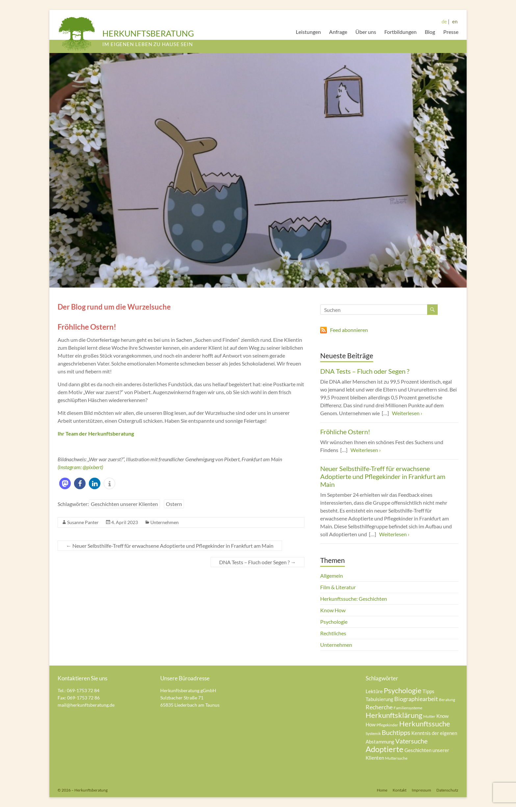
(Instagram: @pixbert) (80, 467)
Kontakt (399, 790)
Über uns (365, 32)
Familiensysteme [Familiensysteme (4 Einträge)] (408, 707)
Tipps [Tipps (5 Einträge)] (428, 691)
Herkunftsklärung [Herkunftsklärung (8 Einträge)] (394, 715)
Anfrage (338, 32)
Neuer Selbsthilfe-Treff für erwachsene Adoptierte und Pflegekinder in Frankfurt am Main (169, 545)
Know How (333, 610)
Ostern (174, 504)
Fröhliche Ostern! (345, 432)
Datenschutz (447, 790)
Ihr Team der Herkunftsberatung (96, 433)
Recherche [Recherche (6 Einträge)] (379, 707)
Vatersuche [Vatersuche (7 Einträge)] (411, 741)
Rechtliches (333, 633)
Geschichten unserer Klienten (124, 504)
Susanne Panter (83, 522)
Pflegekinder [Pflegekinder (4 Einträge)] (387, 724)
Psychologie (334, 621)
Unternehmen (164, 522)
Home (382, 790)
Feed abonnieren (349, 330)
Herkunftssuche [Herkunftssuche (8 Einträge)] (424, 723)
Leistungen (308, 32)
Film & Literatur (338, 587)
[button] (65, 483)
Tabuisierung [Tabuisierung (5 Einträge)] (379, 699)
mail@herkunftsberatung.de (86, 705)
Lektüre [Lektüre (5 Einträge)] (374, 691)
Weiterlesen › (407, 413)
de (444, 21)
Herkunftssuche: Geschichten (353, 598)
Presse (450, 32)
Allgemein (331, 575)
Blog (430, 32)
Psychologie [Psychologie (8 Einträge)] (403, 690)
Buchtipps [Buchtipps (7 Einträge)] (396, 732)
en (454, 21)
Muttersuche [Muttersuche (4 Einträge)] (396, 758)
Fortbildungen (400, 32)
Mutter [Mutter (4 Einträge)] (429, 716)
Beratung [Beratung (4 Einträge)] (447, 699)
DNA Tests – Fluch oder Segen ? (257, 562)
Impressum (421, 790)
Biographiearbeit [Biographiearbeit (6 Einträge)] (416, 698)
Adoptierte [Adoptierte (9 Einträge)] (384, 749)
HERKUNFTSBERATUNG (148, 33)
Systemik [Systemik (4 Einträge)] (373, 733)
